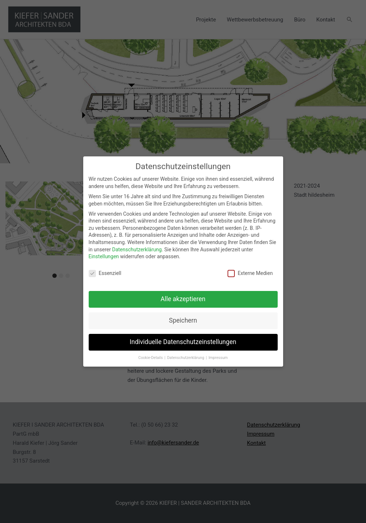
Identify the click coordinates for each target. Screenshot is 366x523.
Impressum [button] (218, 357)
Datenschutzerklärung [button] (186, 357)
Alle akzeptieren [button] (183, 298)
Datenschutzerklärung (136, 249)
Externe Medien (250, 273)
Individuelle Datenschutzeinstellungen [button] (183, 341)
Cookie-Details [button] (151, 357)
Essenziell (105, 273)
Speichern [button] (183, 319)
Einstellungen (104, 256)
